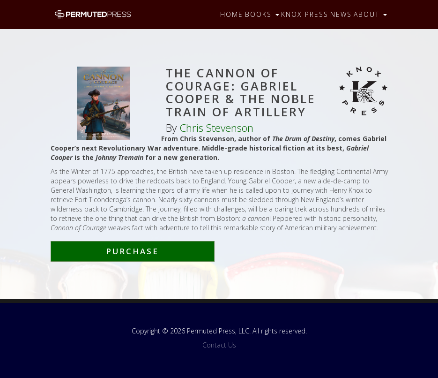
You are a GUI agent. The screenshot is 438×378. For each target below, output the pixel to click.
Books (262, 14)
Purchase (132, 251)
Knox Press (304, 14)
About (370, 14)
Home (231, 14)
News (341, 14)
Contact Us (219, 344)
